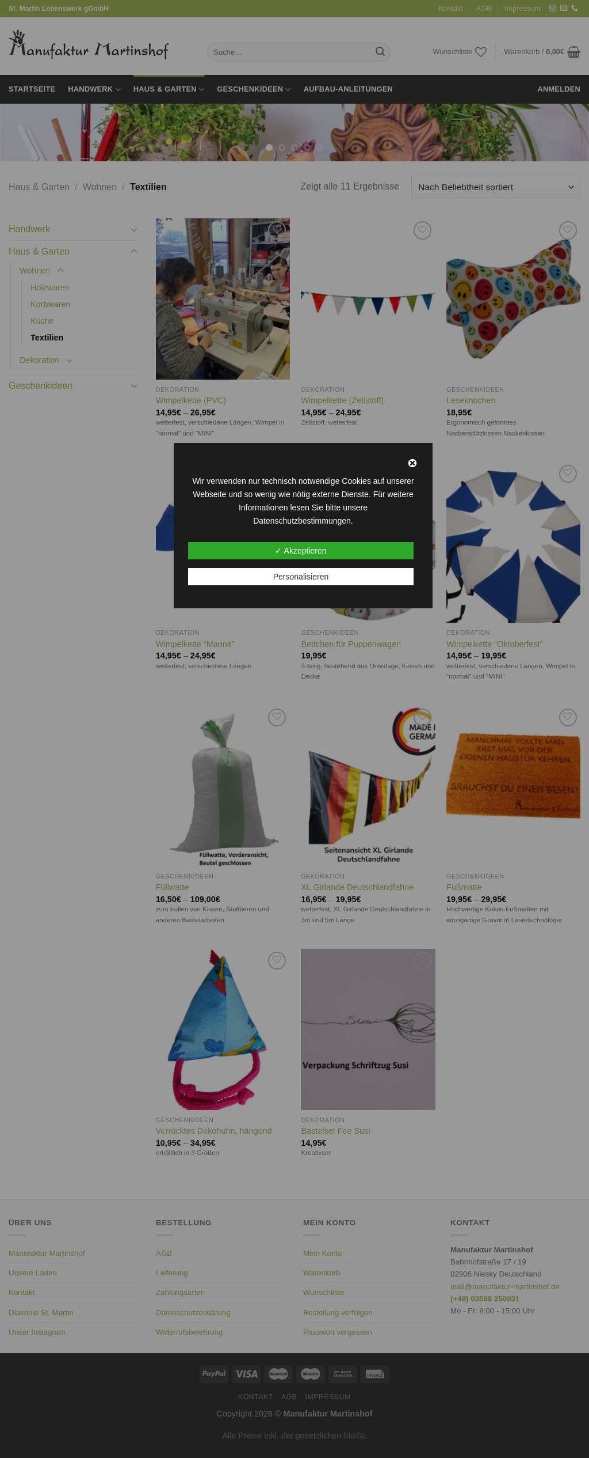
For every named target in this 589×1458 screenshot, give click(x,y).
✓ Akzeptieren (300, 550)
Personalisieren (301, 576)
